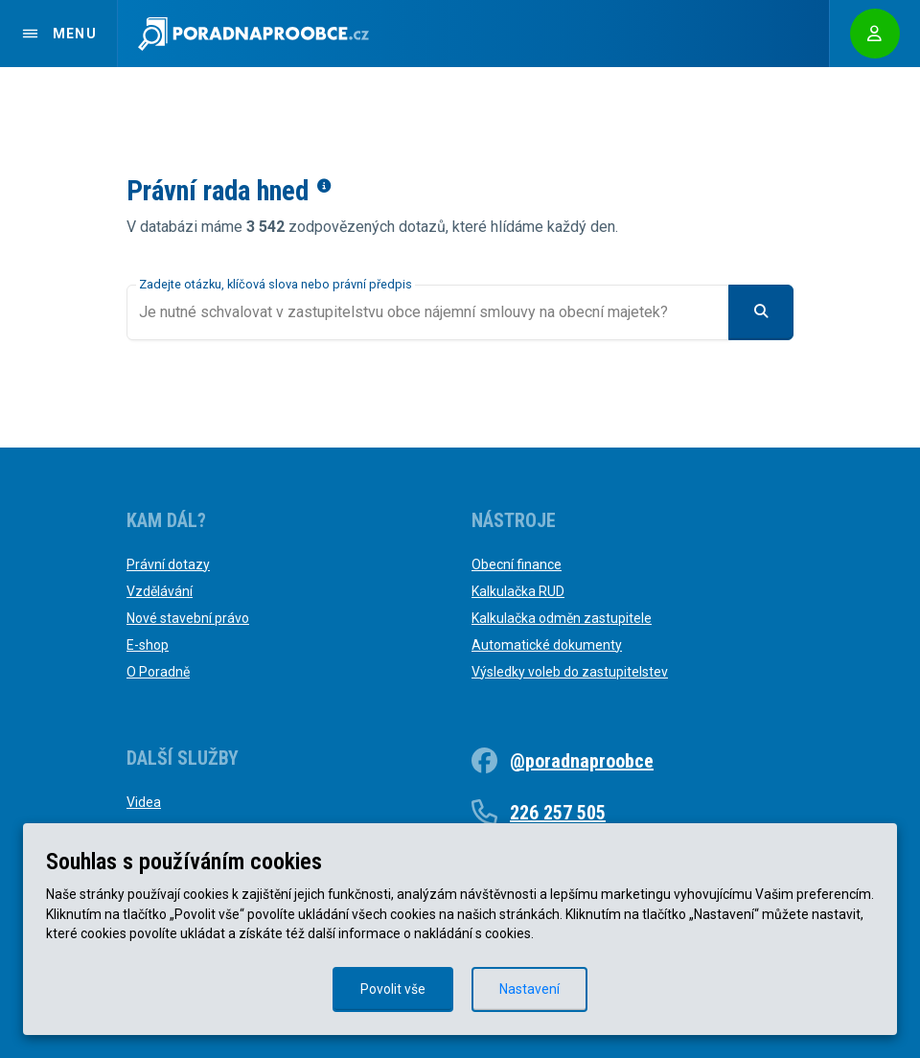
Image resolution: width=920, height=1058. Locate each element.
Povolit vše (393, 989)
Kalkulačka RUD (518, 591)
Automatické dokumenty (547, 645)
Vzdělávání (159, 591)
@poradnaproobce (582, 760)
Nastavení (529, 989)
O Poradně (158, 671)
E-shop (147, 645)
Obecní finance (517, 564)
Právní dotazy (168, 564)
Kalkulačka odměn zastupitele (562, 618)
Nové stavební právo (187, 618)
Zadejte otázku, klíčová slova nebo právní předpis (275, 284)
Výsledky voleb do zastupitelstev (570, 671)
